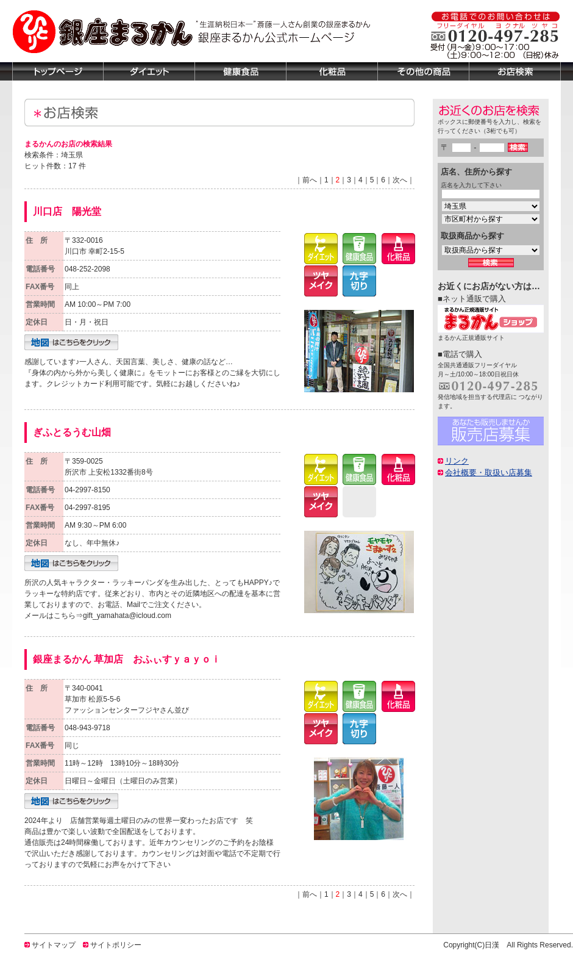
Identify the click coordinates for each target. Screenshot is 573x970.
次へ (400, 180)
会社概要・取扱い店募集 (488, 472)
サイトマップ (54, 945)
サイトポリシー (115, 945)
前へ (309, 180)
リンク (457, 460)
